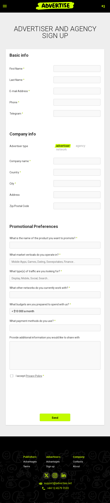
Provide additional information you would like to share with (45, 337)
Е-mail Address (20, 91)
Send (55, 417)
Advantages (30, 461)
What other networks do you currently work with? (40, 287)
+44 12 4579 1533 (58, 488)
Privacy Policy (34, 375)
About (76, 466)
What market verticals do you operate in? (35, 254)
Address (15, 194)
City (13, 183)
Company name (20, 161)
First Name (17, 68)
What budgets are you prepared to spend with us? (40, 304)
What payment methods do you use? (33, 320)
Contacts (78, 461)
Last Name (17, 79)
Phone (14, 102)
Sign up (50, 466)
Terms (26, 466)
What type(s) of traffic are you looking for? (36, 271)
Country (15, 172)
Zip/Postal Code (19, 206)
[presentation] (39, 393)
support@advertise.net (58, 483)
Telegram (16, 113)
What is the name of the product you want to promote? (43, 238)
